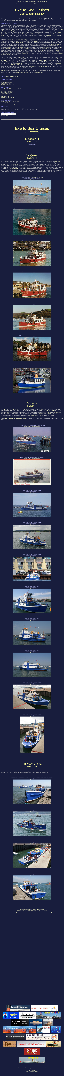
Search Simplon (29, 3)
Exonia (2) (55, 59)
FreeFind (6, 115)
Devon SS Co (51, 35)
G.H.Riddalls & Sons (24, 167)
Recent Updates (23, 3)
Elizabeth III (22, 57)
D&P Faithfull (15, 65)
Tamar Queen (20, 42)
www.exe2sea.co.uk (12, 76)
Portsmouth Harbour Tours (42, 65)
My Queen (33, 66)
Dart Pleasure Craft (12, 164)
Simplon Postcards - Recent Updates (27, 912)
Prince (5, 32)
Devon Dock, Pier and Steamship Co (29, 34)
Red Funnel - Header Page (37, 909)
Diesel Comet (55, 44)
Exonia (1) (45, 48)
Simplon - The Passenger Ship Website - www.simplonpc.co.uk (32, 1)
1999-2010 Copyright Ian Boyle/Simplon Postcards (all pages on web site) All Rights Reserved (32, 1067)
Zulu (53, 32)
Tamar (59, 47)
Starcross (57, 39)
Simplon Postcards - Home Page (44, 912)
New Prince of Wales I (33, 177)
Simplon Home (10, 3)
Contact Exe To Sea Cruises (51, 3)
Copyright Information (36, 3)
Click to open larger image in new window (32, 179)
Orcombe (58, 50)
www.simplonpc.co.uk (16, 3)
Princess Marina (37, 72)
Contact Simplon (43, 3)
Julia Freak (41, 177)
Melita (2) (36, 41)
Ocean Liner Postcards (42, 910)
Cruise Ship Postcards (30, 910)
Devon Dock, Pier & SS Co (19, 409)
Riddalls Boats (42, 66)
